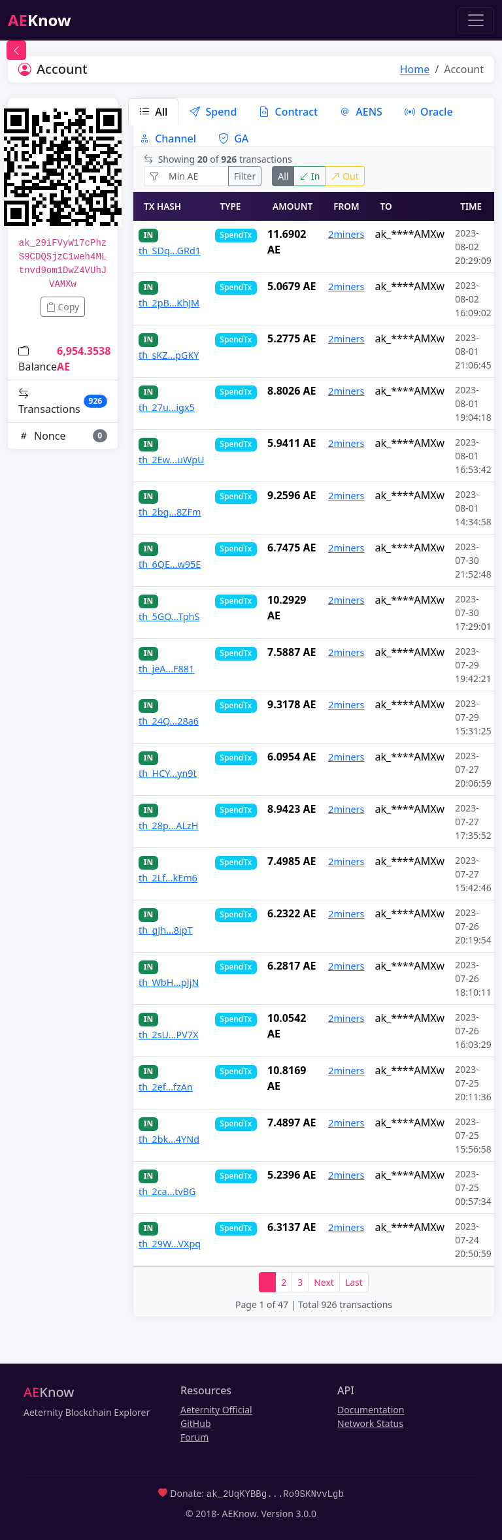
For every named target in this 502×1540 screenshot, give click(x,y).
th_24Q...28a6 (169, 721)
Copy (62, 307)
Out (344, 176)
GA (233, 138)
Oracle (429, 112)
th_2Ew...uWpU (172, 459)
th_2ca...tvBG (167, 1191)
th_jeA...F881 (166, 669)
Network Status (370, 1423)
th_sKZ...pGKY (169, 355)
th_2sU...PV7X (168, 1034)
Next (324, 1282)
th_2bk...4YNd (169, 1139)
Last (354, 1282)
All (153, 112)
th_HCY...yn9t (168, 773)
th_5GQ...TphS (169, 616)
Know (39, 20)
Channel (167, 138)
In (309, 176)
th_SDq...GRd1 (170, 250)
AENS (361, 112)
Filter (245, 176)
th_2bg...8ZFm (170, 512)
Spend (213, 112)
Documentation (370, 1409)
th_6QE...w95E (170, 564)
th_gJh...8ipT (166, 930)
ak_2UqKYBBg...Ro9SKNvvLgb (275, 1493)
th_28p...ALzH (169, 825)
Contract (288, 112)
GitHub (195, 1423)
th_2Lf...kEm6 (168, 878)
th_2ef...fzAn (166, 1087)
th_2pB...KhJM (169, 303)
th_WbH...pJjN (169, 982)
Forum (194, 1437)
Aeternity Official (216, 1409)
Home (415, 69)
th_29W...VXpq (170, 1243)
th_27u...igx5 (167, 407)
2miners (346, 234)
